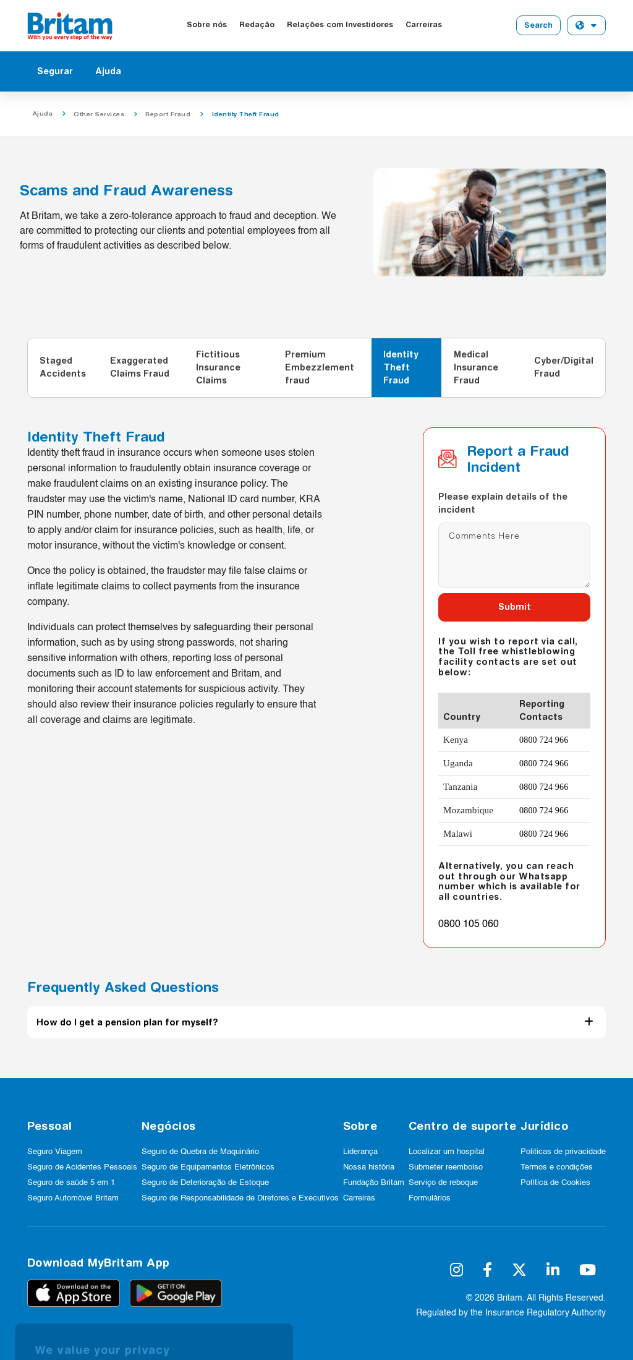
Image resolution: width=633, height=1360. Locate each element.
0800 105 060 (468, 925)
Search (538, 25)
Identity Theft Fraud (400, 367)
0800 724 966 (543, 740)
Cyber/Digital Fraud (563, 367)
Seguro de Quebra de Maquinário (200, 1152)
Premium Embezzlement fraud (319, 367)
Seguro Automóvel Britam (73, 1198)
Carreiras (424, 24)
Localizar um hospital (447, 1152)
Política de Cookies (555, 1183)
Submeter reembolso (446, 1167)
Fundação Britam (373, 1183)
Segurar (55, 71)
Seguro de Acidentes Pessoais (82, 1167)
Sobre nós (207, 24)
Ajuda (108, 71)
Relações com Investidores (340, 24)
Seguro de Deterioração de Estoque (205, 1183)
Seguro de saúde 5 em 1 (71, 1183)
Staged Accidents (63, 367)
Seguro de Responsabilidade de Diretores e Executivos (240, 1198)
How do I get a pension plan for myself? (127, 1022)
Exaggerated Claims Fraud (139, 367)
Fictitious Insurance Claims (218, 367)
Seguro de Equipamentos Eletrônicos (208, 1167)
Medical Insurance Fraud (476, 367)
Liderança (360, 1152)
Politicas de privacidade (563, 1152)
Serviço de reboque (443, 1183)
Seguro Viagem (54, 1152)
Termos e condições (556, 1167)
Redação (256, 24)
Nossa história (368, 1167)
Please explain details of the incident (502, 503)
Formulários (430, 1198)
